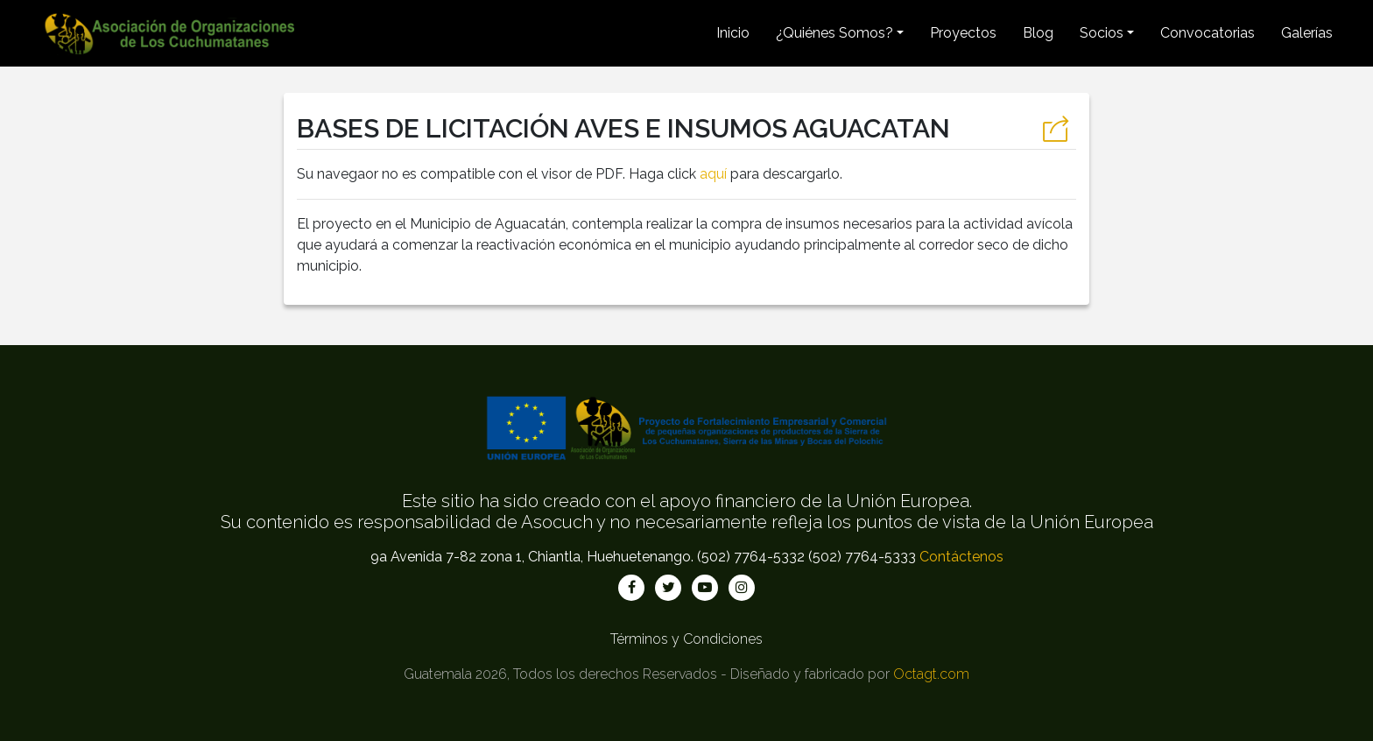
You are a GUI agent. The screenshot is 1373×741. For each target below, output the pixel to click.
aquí (713, 174)
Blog (1038, 33)
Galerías (1307, 33)
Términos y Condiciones (686, 639)
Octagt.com (931, 674)
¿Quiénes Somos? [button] (834, 33)
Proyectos (963, 33)
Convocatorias (1207, 33)
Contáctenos (961, 556)
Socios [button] (1101, 33)
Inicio (733, 33)
